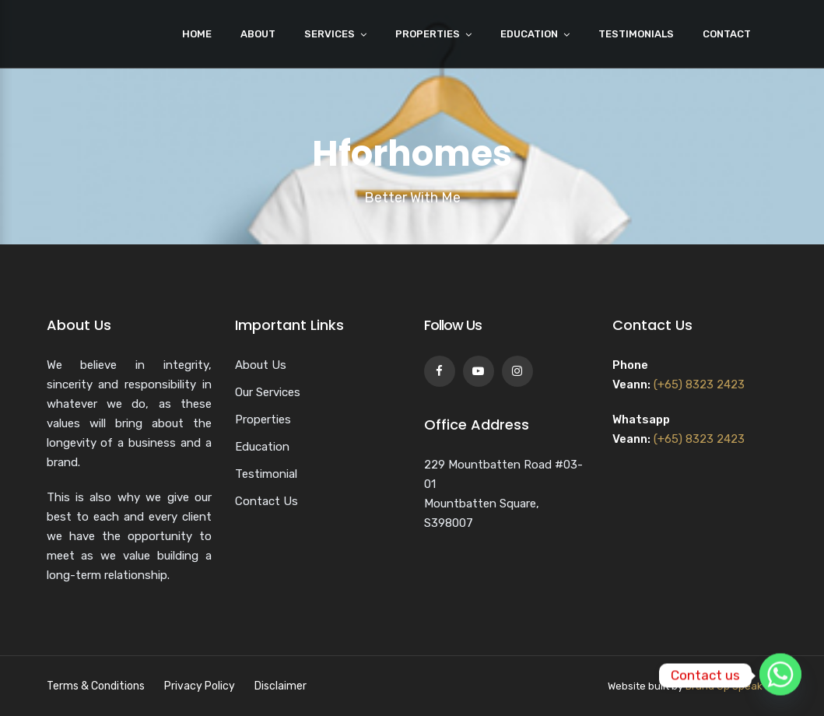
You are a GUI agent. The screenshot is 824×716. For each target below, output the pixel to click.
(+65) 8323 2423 (699, 384)
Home (197, 34)
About (257, 34)
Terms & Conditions (96, 686)
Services (329, 34)
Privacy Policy (199, 686)
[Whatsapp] (780, 676)
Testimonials (636, 34)
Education (529, 34)
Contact (727, 34)
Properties (427, 34)
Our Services (267, 392)
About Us (260, 365)
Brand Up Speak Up (731, 686)
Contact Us (266, 501)
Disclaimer (280, 686)
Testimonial (266, 474)
